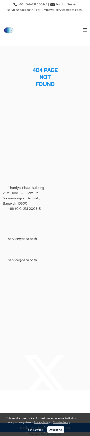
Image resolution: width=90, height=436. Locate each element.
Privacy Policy (42, 422)
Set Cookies (35, 429)
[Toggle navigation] (85, 30)
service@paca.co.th (20, 9)
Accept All (55, 429)
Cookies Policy (61, 422)
